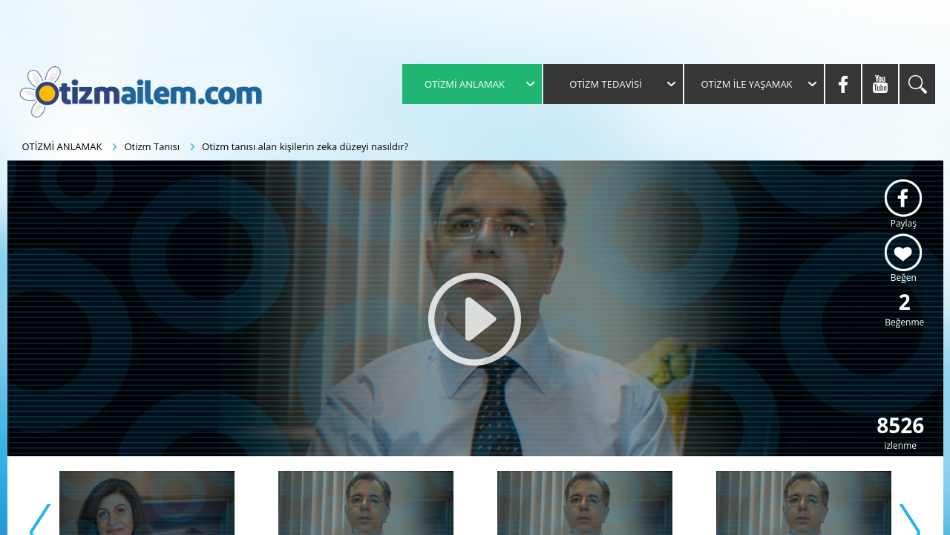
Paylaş (904, 223)
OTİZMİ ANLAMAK (62, 146)
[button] (474, 319)
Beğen (904, 277)
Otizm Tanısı (152, 146)
